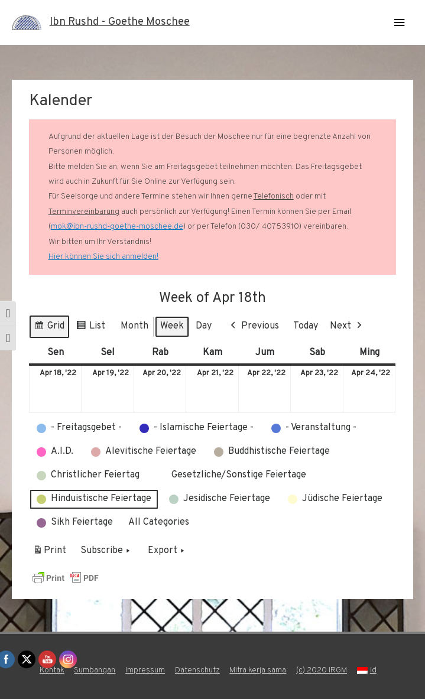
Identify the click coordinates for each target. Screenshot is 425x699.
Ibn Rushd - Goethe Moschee (120, 22)
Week (172, 326)
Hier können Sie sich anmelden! (103, 257)
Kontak (52, 670)
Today (305, 326)
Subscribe (106, 551)
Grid (49, 328)
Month (134, 326)
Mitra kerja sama (257, 670)
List (90, 328)
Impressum (145, 670)
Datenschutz (197, 670)
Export (167, 551)
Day (204, 326)
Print (49, 553)
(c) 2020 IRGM (321, 670)
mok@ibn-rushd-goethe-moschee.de (117, 227)
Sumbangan (94, 670)
